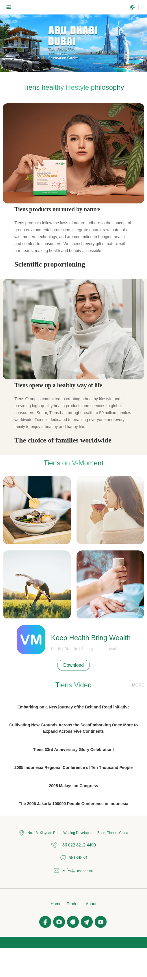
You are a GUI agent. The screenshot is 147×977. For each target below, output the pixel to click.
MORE (138, 685)
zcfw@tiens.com (78, 870)
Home (56, 904)
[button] (68, 69)
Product (74, 904)
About (91, 904)
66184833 (78, 857)
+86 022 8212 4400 (78, 844)
